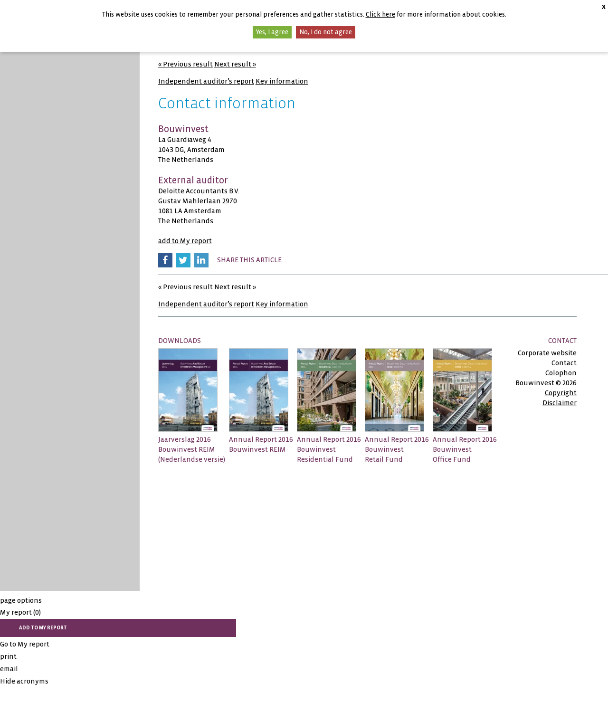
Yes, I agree (272, 32)
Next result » (235, 64)
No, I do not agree (325, 32)
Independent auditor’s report (206, 81)
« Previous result (185, 64)
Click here (380, 14)
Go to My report (24, 644)
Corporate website (547, 353)
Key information (282, 81)
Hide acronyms (24, 681)
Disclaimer (559, 403)
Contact (564, 363)
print (8, 656)
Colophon (561, 373)
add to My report (185, 241)
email (9, 669)
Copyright (561, 393)
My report (20, 612)
